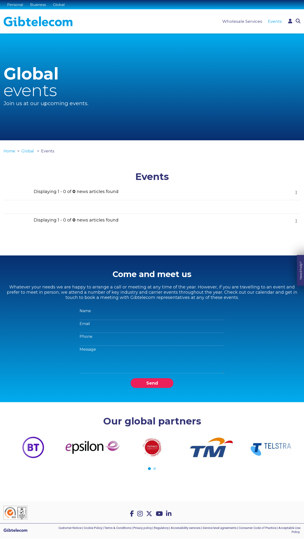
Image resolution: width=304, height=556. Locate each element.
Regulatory (161, 528)
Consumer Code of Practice (257, 528)
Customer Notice (69, 528)
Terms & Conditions (117, 528)
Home (9, 151)
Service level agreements (220, 528)
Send (152, 383)
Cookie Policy (93, 528)
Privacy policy (142, 528)
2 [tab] (154, 468)
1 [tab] (149, 468)
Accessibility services (185, 528)
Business (38, 4)
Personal (15, 4)
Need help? (301, 264)
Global (59, 4)
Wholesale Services (242, 21)
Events (275, 21)
